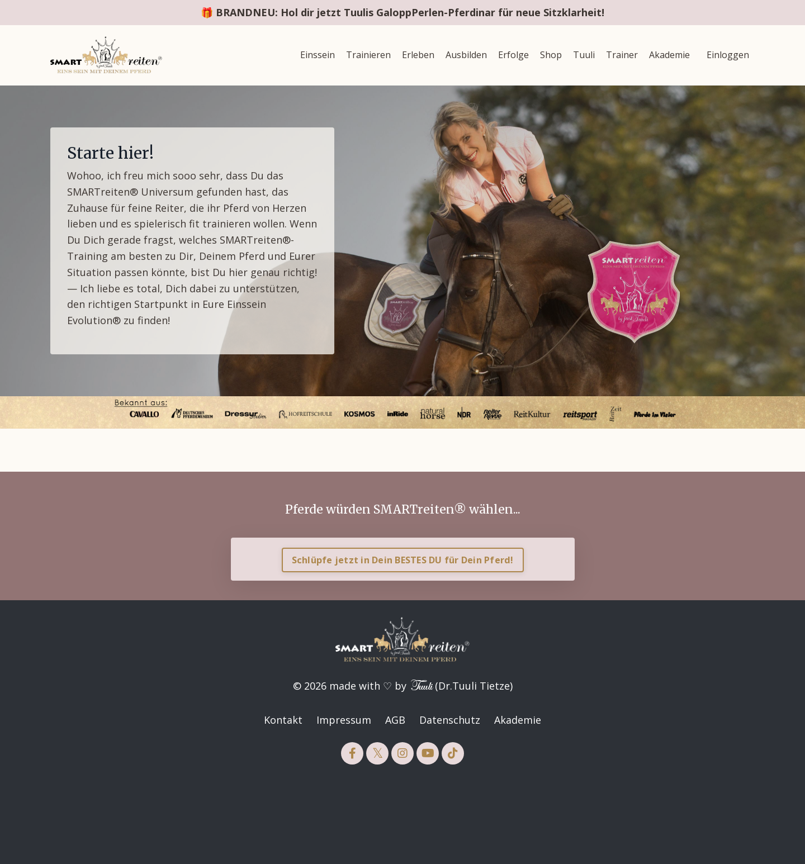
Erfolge (513, 55)
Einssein (317, 55)
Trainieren (368, 55)
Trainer (622, 55)
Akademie (669, 55)
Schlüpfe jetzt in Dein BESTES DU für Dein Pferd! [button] (403, 560)
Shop (551, 55)
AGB (395, 720)
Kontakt (283, 720)
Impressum (343, 720)
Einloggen (728, 55)
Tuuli (584, 55)
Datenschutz (449, 720)
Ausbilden (466, 55)
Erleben (418, 55)
